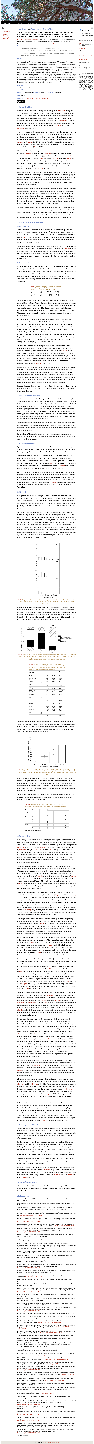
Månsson (63, 120)
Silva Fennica (20, 26)
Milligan (69, 158)
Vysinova (66, 1039)
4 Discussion (6, 35)
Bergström (61, 111)
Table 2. (31, 664)
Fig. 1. (19, 600)
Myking (25, 1177)
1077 (36, 26)
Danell (41, 158)
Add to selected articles (71, 26)
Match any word (85, 32)
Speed (51, 850)
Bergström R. (28, 39)
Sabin (51, 463)
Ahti (23, 237)
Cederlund (58, 125)
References (5, 38)
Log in (80, 47)
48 (27, 26)
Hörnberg (48, 153)
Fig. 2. (20, 654)
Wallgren (24, 984)
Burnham (42, 923)
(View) (25, 90)
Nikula (46, 1002)
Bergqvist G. (20, 39)
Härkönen (55, 158)
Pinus (18, 87)
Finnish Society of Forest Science (51, 1442)
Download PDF (45, 98)
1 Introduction (6, 31)
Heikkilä (49, 969)
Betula (22, 87)
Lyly (44, 156)
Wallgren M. (35, 39)
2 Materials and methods (8, 32)
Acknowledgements (7, 37)
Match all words (85, 33)
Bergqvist (40, 168)
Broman (38, 952)
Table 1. (33, 286)
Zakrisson (57, 1175)
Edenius (48, 161)
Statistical (67, 248)
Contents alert (82, 54)
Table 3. (27, 804)
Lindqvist (73, 876)
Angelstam (20, 1044)
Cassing (36, 147)
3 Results (5, 34)
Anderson (62, 466)
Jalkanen (38, 850)
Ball (69, 156)
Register (81, 42)
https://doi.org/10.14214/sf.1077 (54, 43)
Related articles (83, 67)
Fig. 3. (20, 769)
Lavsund (20, 142)
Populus (27, 87)
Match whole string (86, 35)
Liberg (30, 142)
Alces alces (33, 87)
